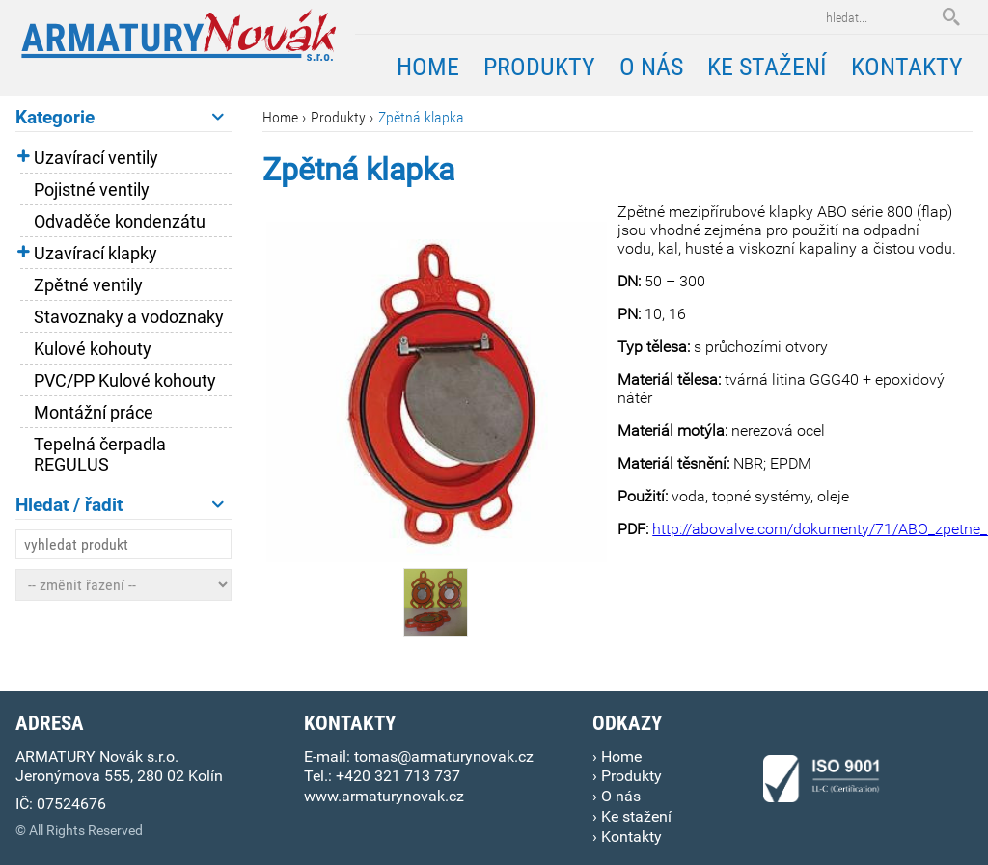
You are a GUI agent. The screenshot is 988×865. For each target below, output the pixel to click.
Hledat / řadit (119, 505)
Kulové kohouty (92, 348)
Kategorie (119, 117)
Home (280, 117)
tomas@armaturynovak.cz (444, 756)
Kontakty (907, 66)
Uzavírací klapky (95, 253)
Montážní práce (93, 412)
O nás (651, 66)
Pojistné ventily (92, 189)
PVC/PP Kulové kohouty (125, 380)
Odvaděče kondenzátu (120, 221)
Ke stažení (767, 66)
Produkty (338, 117)
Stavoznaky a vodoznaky (129, 317)
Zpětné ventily (88, 285)
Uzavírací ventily (96, 158)
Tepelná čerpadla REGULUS (100, 454)
